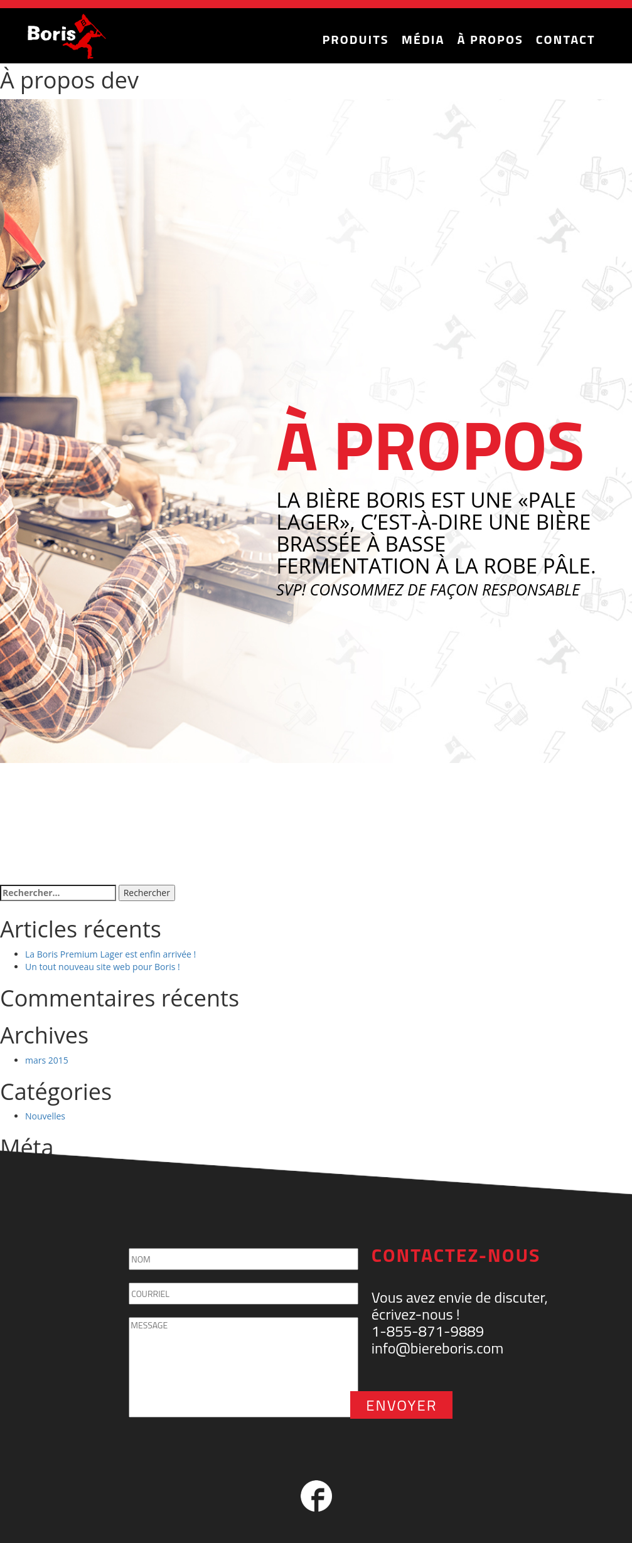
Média (423, 39)
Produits (356, 39)
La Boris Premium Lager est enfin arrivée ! (110, 954)
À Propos (490, 39)
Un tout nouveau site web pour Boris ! (102, 967)
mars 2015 (46, 1060)
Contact (566, 39)
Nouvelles (45, 1116)
